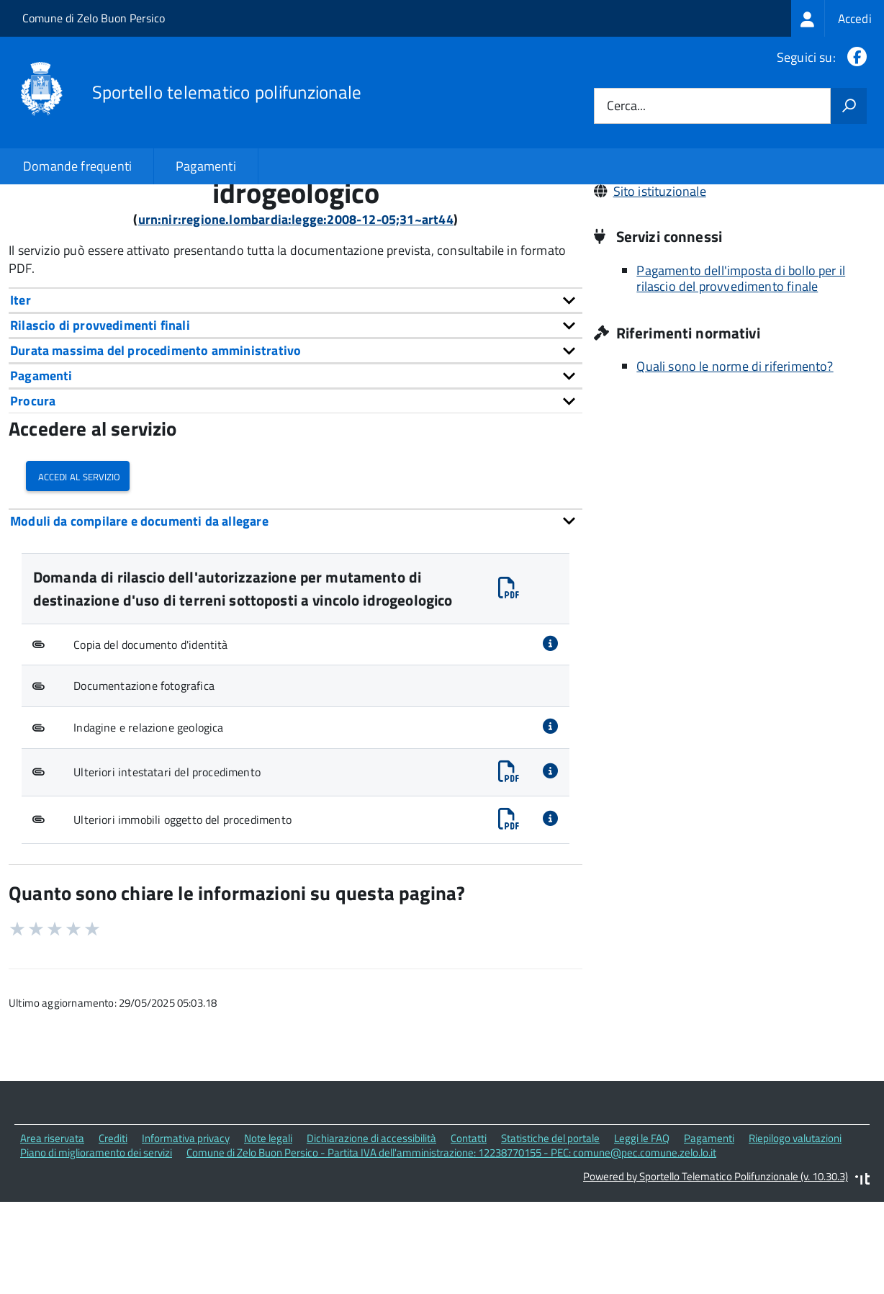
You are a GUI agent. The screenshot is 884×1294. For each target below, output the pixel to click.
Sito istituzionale (659, 289)
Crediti (113, 1235)
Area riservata (52, 1235)
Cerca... (626, 106)
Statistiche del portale (550, 1235)
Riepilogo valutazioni (795, 1235)
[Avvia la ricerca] (849, 106)
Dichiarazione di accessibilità (371, 1235)
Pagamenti (206, 166)
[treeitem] (837, 18)
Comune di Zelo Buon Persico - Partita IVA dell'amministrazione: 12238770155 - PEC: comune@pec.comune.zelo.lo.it (451, 1250)
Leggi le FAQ (641, 1235)
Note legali (268, 1235)
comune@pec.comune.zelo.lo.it (701, 249)
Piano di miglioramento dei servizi (96, 1250)
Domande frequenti (77, 166)
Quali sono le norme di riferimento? (734, 464)
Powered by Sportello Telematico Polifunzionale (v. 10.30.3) (715, 1274)
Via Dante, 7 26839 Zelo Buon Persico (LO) (730, 228)
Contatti (469, 1235)
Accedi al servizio (77, 573)
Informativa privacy (186, 1235)
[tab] (295, 398)
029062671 (646, 269)
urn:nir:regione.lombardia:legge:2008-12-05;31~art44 (296, 317)
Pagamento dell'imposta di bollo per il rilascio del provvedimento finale (740, 377)
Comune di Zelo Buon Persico (93, 18)
